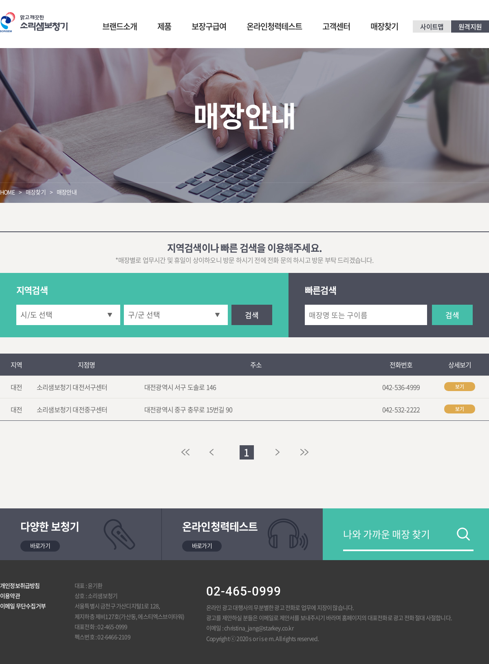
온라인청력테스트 (274, 26)
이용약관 (10, 595)
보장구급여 (209, 26)
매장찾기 (384, 26)
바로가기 (40, 545)
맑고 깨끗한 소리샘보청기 (34, 22)
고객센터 (336, 26)
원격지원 (470, 26)
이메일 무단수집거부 (23, 606)
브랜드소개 (119, 26)
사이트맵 (431, 26)
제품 (164, 26)
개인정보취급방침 (20, 585)
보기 (459, 386)
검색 (252, 315)
